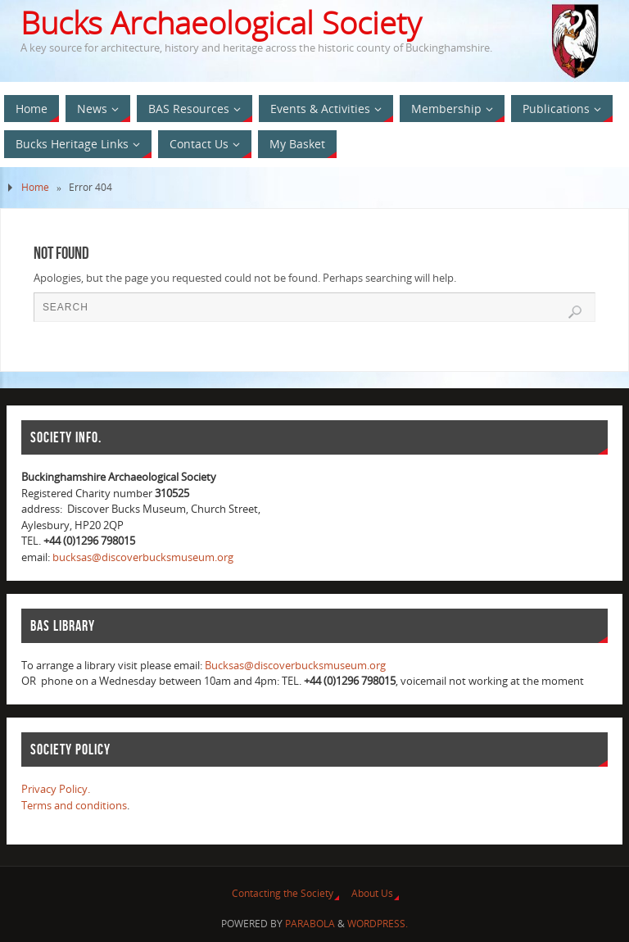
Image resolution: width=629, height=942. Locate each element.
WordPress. (377, 924)
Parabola (310, 924)
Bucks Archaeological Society (220, 23)
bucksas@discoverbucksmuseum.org (142, 557)
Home (35, 187)
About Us (372, 893)
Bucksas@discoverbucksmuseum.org (295, 665)
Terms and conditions (74, 805)
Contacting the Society (282, 893)
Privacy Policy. (55, 788)
